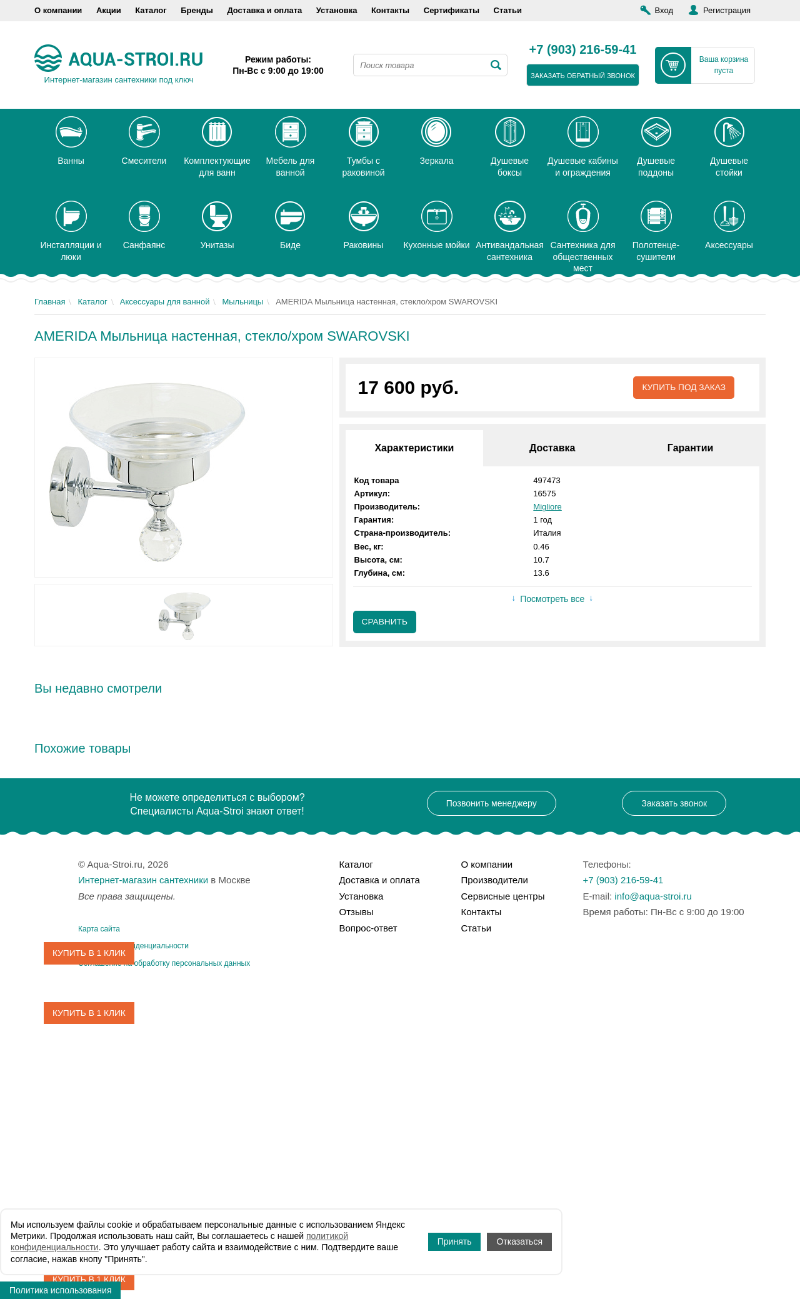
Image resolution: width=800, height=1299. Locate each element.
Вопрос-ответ (368, 928)
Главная (49, 301)
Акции (108, 10)
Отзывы (356, 911)
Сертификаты (451, 10)
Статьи (508, 10)
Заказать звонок (674, 803)
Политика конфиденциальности (133, 945)
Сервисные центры (503, 896)
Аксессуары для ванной (165, 301)
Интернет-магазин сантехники (143, 880)
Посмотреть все (552, 599)
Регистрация (727, 10)
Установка (337, 10)
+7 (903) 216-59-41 (583, 50)
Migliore (547, 506)
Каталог (150, 10)
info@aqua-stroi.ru (653, 896)
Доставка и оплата (264, 10)
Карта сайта (99, 929)
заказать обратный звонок (583, 75)
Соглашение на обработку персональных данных (164, 963)
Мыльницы (242, 301)
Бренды (197, 10)
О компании (58, 10)
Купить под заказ (683, 388)
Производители (494, 880)
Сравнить (385, 623)
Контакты (390, 10)
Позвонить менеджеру (491, 803)
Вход (664, 10)
